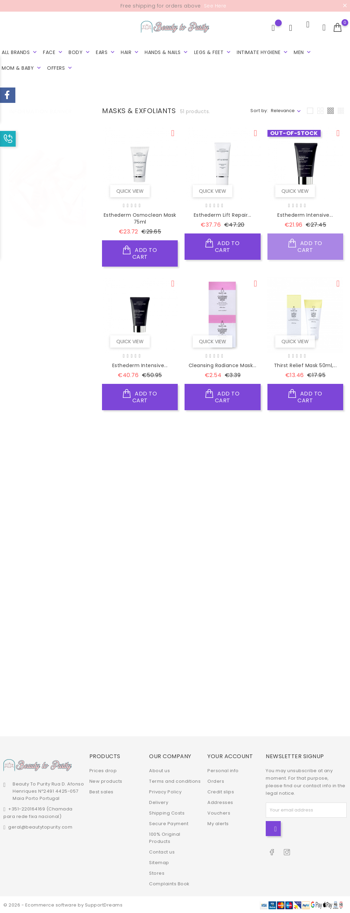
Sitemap (159, 862)
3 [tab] (82, 207)
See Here (214, 5)
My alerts (218, 823)
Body (80, 52)
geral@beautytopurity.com (40, 826)
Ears (106, 52)
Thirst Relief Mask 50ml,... (305, 365)
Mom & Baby (22, 67)
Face (53, 52)
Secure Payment (168, 823)
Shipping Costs (167, 812)
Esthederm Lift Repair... (222, 215)
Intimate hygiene (263, 52)
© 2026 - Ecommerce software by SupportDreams (62, 904)
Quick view (128, 189)
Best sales (101, 791)
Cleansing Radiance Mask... (223, 365)
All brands (20, 52)
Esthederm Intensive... (305, 215)
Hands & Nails (167, 52)
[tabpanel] (48, 196)
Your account (230, 756)
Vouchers (218, 812)
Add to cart (140, 252)
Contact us (162, 851)
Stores (156, 872)
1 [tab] (82, 182)
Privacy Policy (165, 791)
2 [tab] (82, 195)
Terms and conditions (175, 780)
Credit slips (220, 791)
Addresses (220, 801)
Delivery (158, 801)
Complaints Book (169, 883)
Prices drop (103, 770)
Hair (130, 52)
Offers (60, 67)
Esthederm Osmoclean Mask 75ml (140, 218)
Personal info (223, 770)
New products (105, 780)
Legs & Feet (213, 52)
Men (303, 52)
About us (159, 770)
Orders (215, 780)
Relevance (283, 110)
